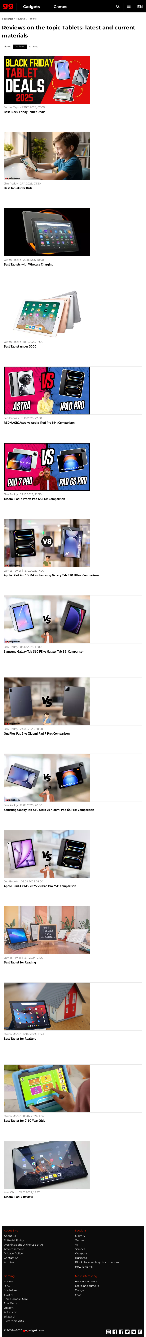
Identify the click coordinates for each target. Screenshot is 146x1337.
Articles (33, 46)
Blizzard (9, 1316)
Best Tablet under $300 (20, 346)
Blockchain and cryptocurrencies (97, 1262)
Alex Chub (10, 1192)
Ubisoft (9, 1307)
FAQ (78, 1294)
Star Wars (10, 1303)
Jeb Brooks (11, 418)
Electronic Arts (14, 1321)
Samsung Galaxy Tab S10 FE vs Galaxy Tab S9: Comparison (44, 651)
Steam (8, 1294)
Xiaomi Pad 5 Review (18, 1197)
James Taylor (12, 107)
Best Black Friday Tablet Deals (24, 112)
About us (10, 1236)
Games (60, 6)
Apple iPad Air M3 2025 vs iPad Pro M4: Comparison (40, 886)
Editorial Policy (14, 1240)
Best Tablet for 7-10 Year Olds (24, 1120)
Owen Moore (12, 260)
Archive (9, 1262)
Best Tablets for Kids (18, 188)
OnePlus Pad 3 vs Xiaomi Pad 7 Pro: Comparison (37, 733)
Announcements (86, 1281)
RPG (7, 1285)
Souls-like (10, 1290)
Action (8, 1281)
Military (80, 1236)
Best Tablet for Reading (20, 962)
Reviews (20, 18)
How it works (84, 1266)
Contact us (11, 1258)
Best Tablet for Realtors (20, 1038)
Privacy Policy (13, 1253)
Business (81, 1258)
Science (80, 1249)
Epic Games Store (16, 1299)
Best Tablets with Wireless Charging (28, 264)
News (7, 46)
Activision (10, 1312)
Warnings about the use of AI (23, 1244)
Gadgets (31, 6)
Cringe (79, 1290)
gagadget (7, 18)
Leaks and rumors (87, 1285)
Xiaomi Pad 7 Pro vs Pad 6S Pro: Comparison (34, 499)
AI (76, 1244)
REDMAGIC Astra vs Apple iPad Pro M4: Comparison (39, 423)
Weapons (81, 1253)
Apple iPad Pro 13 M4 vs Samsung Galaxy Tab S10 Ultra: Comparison (51, 575)
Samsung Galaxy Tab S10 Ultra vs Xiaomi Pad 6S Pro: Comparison (49, 810)
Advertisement (14, 1249)
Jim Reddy (11, 183)
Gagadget (8, 5)
